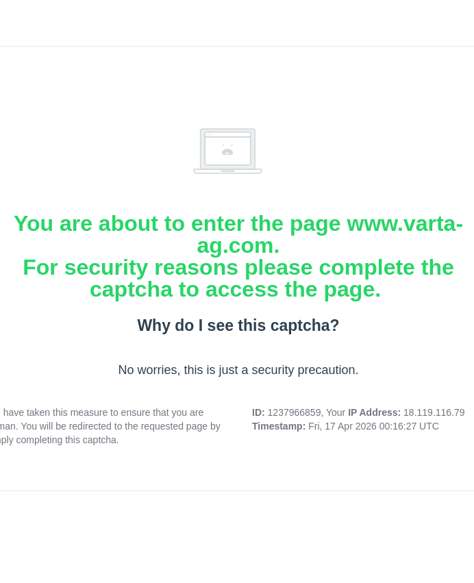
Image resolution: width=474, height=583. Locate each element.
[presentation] (238, 540)
